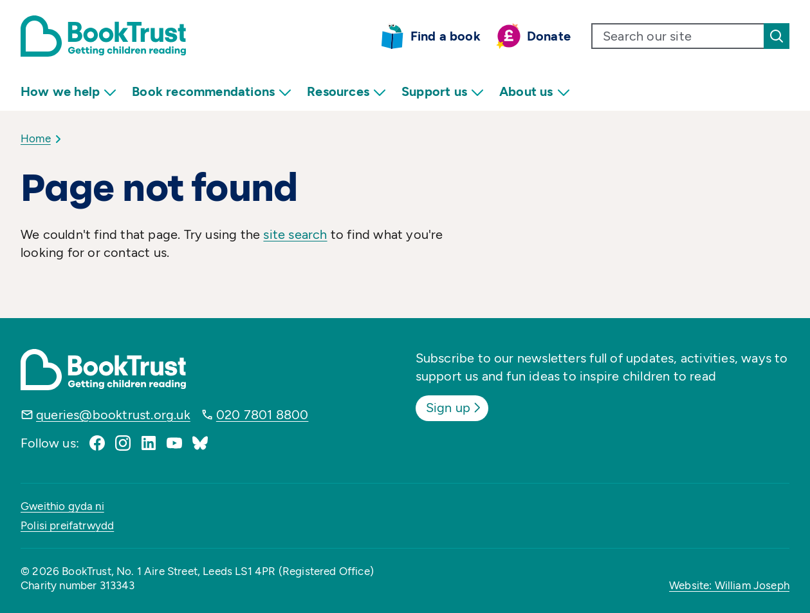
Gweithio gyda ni (62, 506)
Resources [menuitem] (346, 92)
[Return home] (103, 36)
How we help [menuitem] (68, 92)
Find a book (445, 36)
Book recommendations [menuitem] (211, 92)
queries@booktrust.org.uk (113, 414)
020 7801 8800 (262, 414)
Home (36, 138)
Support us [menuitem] (442, 92)
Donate (549, 36)
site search (295, 234)
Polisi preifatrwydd (67, 525)
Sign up (454, 407)
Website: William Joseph (729, 585)
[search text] (678, 36)
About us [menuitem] (534, 92)
